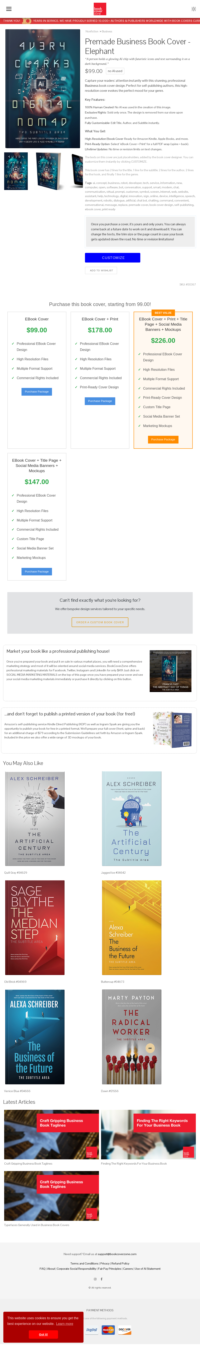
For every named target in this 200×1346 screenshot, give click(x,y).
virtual (110, 192)
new (179, 183)
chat (176, 187)
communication (95, 192)
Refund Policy (120, 1265)
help (100, 196)
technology (111, 196)
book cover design (161, 205)
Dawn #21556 (110, 1093)
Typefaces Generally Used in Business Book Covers (36, 1227)
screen (154, 192)
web (174, 192)
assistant (90, 196)
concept (101, 183)
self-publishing (184, 205)
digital (124, 196)
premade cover (138, 205)
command (166, 200)
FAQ (42, 1270)
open (102, 187)
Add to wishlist (101, 270)
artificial (130, 200)
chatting (153, 200)
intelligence (176, 196)
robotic (108, 200)
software (112, 187)
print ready (108, 209)
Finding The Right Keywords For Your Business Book (134, 1165)
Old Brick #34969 (15, 983)
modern (167, 187)
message (111, 205)
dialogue (119, 200)
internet (165, 192)
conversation (132, 187)
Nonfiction (92, 31)
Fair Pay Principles (109, 1270)
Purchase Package (37, 392)
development (93, 200)
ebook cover (93, 209)
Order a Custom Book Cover (100, 624)
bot (121, 187)
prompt (120, 192)
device (163, 196)
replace (123, 205)
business (114, 183)
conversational (94, 205)
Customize (113, 257)
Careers (128, 1270)
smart (157, 187)
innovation (135, 196)
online (154, 196)
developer (135, 183)
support (147, 187)
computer (91, 187)
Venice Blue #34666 (17, 1093)
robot (124, 183)
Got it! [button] (43, 1334)
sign (146, 196)
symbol (144, 192)
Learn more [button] (64, 1324)
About (51, 1270)
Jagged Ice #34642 (113, 874)
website (183, 192)
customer (132, 192)
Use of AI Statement (148, 1270)
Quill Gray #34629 (15, 874)
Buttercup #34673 (112, 983)
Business (107, 31)
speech (190, 196)
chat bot (142, 200)
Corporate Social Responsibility (76, 1270)
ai (94, 183)
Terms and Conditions (85, 1265)
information (167, 183)
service (154, 183)
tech (146, 183)
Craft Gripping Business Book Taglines (28, 1165)
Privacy (105, 1265)
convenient (181, 200)
